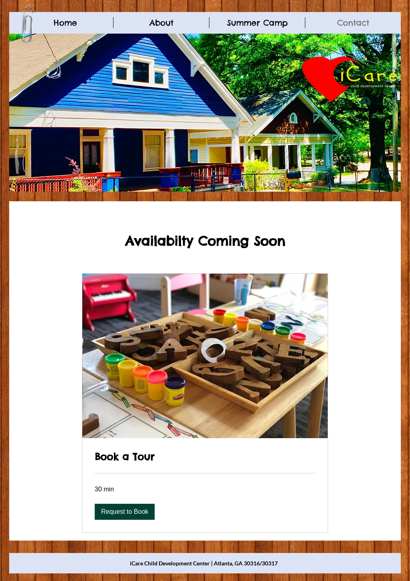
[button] (125, 512)
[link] (205, 457)
